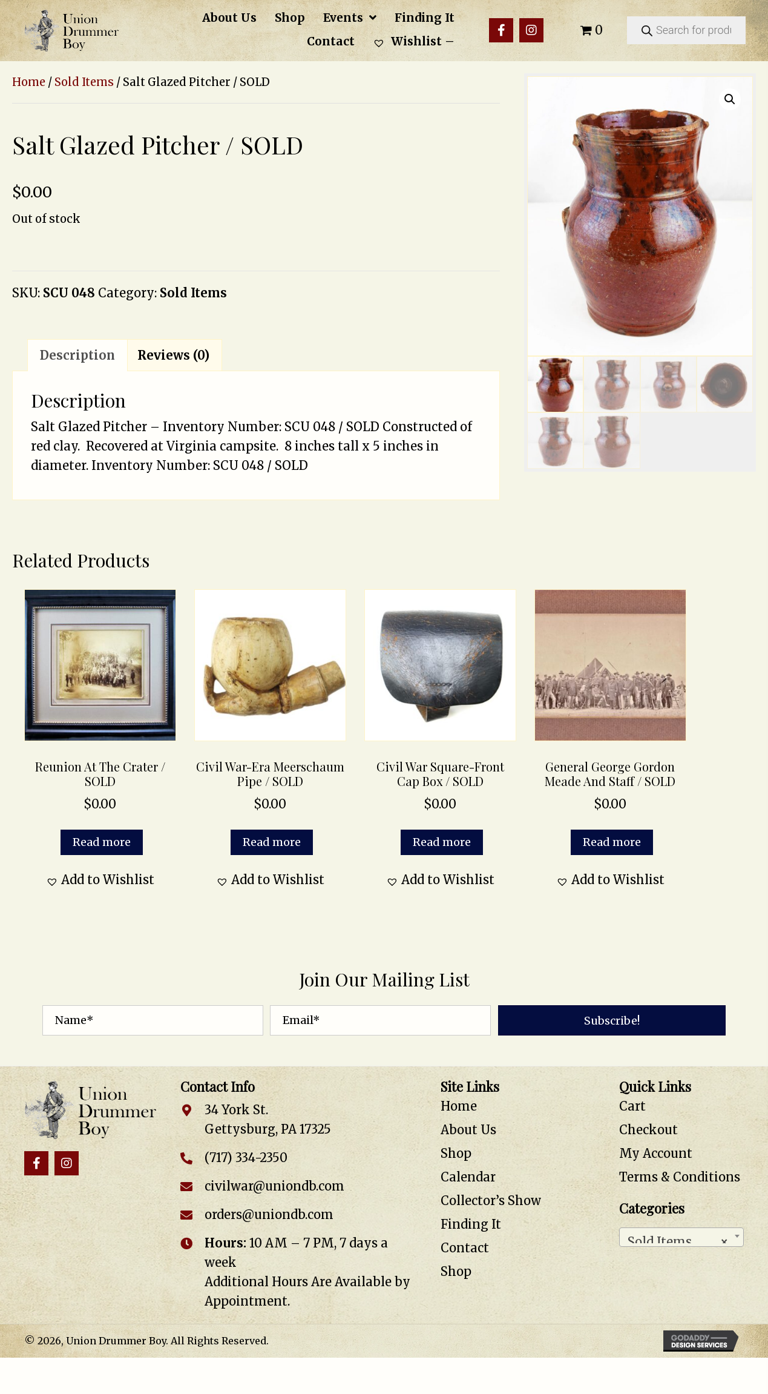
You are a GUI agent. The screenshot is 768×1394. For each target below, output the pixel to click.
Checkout (648, 1129)
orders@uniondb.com (269, 1214)
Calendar (468, 1176)
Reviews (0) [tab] (173, 355)
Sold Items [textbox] (678, 1238)
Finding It (471, 1224)
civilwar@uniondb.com (274, 1186)
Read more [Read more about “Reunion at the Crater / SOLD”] (102, 842)
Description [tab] (77, 355)
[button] (501, 30)
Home (28, 82)
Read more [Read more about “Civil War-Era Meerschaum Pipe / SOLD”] (272, 842)
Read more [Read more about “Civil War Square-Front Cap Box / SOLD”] (442, 842)
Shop (456, 1153)
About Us (468, 1129)
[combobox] (681, 1237)
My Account (655, 1153)
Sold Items (84, 82)
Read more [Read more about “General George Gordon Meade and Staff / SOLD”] (612, 842)
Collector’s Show (491, 1200)
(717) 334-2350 (246, 1157)
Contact (465, 1247)
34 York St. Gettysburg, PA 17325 (268, 1119)
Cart (632, 1106)
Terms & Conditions (679, 1176)
